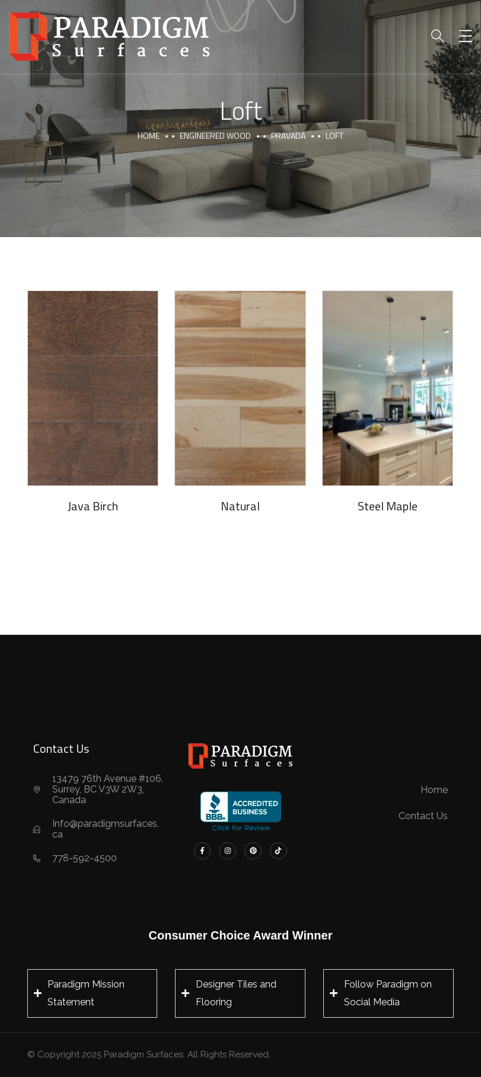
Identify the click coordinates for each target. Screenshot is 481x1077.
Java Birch (93, 506)
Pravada (288, 135)
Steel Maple (388, 506)
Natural (240, 506)
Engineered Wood (215, 135)
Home (149, 135)
